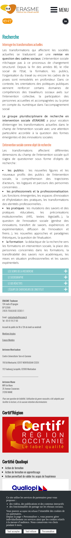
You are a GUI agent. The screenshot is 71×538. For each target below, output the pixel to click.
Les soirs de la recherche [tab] (37, 271)
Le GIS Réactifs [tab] (37, 283)
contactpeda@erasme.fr (17, 317)
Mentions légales (8, 333)
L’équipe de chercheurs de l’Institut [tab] (37, 289)
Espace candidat (38, 20)
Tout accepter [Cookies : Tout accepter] (13, 531)
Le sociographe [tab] (37, 277)
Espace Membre (8, 340)
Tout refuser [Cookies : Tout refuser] (31, 531)
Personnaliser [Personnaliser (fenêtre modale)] (48, 531)
